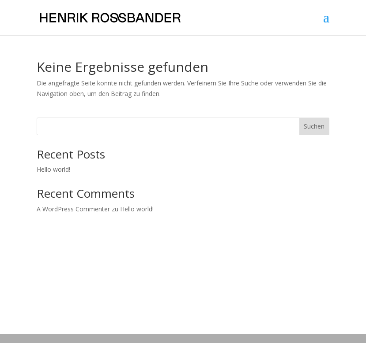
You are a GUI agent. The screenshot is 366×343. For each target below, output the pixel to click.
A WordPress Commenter (73, 209)
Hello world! (53, 169)
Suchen (314, 126)
